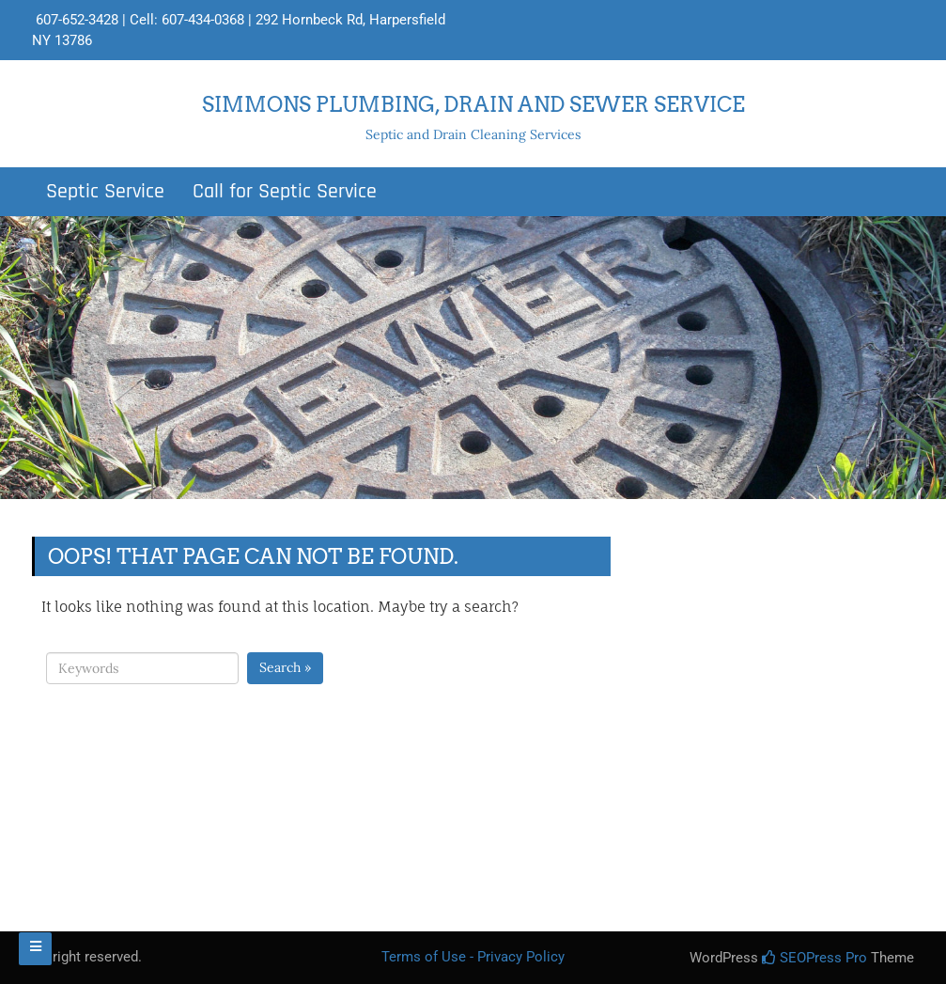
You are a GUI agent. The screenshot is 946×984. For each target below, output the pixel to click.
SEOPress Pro (814, 957)
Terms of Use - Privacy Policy (473, 956)
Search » (285, 667)
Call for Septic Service (285, 192)
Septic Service (105, 192)
